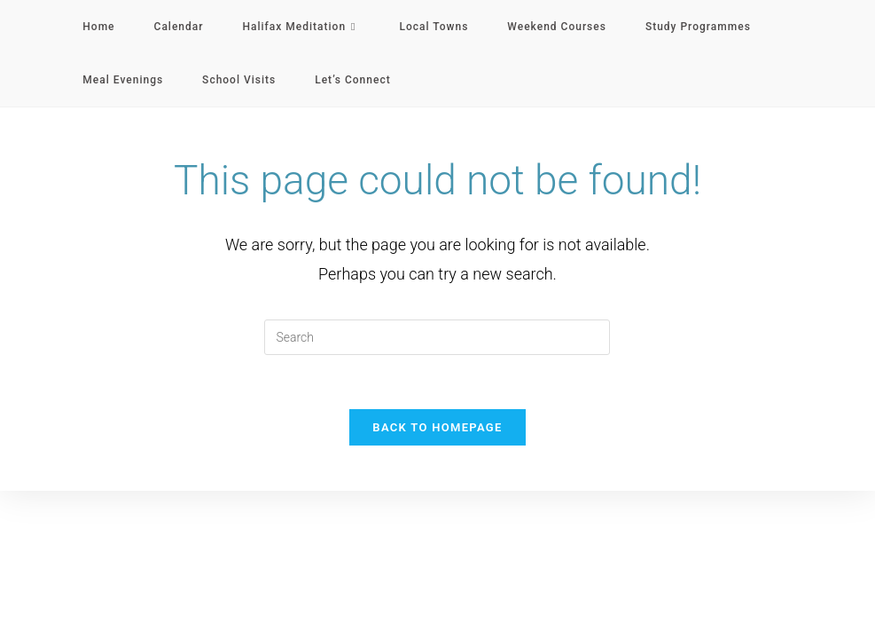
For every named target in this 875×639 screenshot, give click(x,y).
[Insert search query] (437, 337)
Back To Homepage (437, 427)
